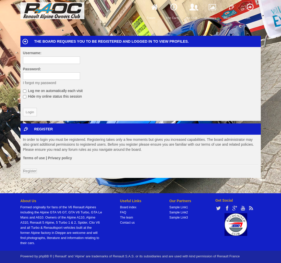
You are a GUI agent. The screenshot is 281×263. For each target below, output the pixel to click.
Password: (32, 69)
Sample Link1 (178, 207)
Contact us (127, 222)
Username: (32, 53)
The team (126, 217)
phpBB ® (45, 256)
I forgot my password (39, 83)
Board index (128, 207)
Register (30, 171)
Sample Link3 (178, 217)
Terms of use (34, 158)
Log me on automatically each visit (53, 91)
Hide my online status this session (52, 96)
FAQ (123, 212)
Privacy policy (60, 158)
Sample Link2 (178, 212)
